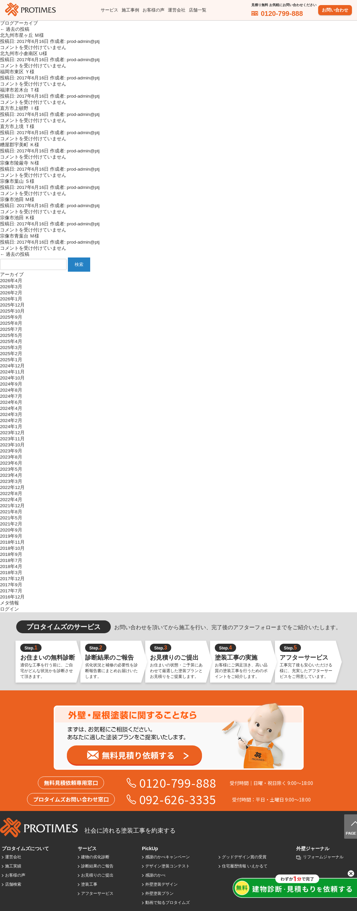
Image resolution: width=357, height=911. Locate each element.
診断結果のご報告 (97, 866)
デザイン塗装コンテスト (167, 866)
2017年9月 (11, 584)
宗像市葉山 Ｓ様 (17, 181)
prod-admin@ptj (83, 41)
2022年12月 (12, 487)
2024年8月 (11, 390)
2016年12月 (12, 596)
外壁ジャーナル (312, 848)
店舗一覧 (197, 10)
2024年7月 (11, 396)
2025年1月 (11, 359)
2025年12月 (12, 304)
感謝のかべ (155, 875)
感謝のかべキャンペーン (167, 857)
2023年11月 (12, 438)
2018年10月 (12, 548)
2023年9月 (11, 450)
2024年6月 (11, 402)
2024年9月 (11, 384)
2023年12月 (12, 432)
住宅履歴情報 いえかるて (244, 866)
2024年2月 (11, 420)
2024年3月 (11, 414)
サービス (109, 10)
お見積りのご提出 (97, 875)
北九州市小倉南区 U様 (23, 53)
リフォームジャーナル (323, 857)
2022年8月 (11, 493)
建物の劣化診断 (95, 857)
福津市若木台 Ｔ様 (19, 90)
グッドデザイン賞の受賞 (244, 857)
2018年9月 (11, 554)
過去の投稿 (14, 29)
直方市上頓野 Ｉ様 (19, 108)
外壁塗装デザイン (161, 884)
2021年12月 (12, 505)
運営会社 (176, 10)
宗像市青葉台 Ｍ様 (19, 236)
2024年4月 (11, 408)
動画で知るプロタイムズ (167, 902)
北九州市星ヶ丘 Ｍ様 (22, 35)
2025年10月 (12, 311)
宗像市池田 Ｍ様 (17, 199)
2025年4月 (11, 341)
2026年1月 (11, 298)
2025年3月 (11, 347)
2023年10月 (12, 444)
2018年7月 (11, 560)
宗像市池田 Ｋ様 (17, 217)
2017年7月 (11, 590)
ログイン (9, 609)
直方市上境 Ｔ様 (17, 126)
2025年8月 (11, 323)
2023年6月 (11, 463)
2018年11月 (12, 542)
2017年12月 (12, 578)
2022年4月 (11, 499)
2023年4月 (11, 475)
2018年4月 (11, 566)
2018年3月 (11, 572)
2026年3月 (11, 286)
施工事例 (130, 10)
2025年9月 (11, 317)
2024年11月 (12, 371)
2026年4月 (11, 280)
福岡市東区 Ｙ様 (17, 71)
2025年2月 (11, 353)
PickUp (150, 848)
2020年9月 (11, 530)
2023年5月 (11, 469)
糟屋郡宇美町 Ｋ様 (19, 144)
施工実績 (13, 866)
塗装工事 (89, 884)
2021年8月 (11, 511)
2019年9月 (11, 536)
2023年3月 (11, 481)
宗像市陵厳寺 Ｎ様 (19, 163)
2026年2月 (11, 292)
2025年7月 (11, 329)
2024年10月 (12, 377)
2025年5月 (11, 335)
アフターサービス (97, 893)
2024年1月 (11, 426)
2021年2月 (11, 523)
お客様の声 (153, 10)
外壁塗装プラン (159, 893)
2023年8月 (11, 457)
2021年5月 (11, 517)
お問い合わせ (335, 10)
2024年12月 (12, 365)
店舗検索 (13, 884)
